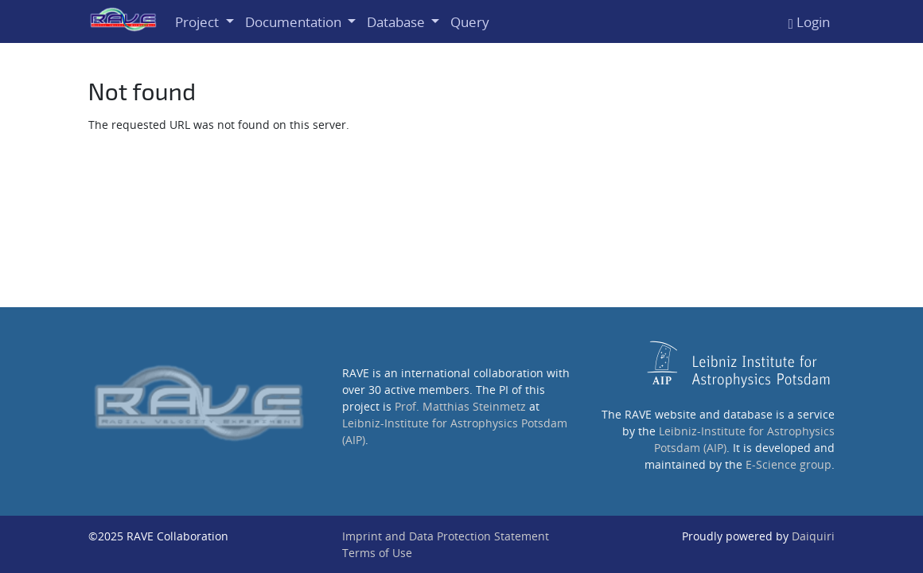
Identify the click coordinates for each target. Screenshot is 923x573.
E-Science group (788, 464)
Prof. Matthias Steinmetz (460, 406)
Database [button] (397, 22)
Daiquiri (813, 536)
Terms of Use (377, 552)
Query (469, 22)
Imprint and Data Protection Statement (445, 536)
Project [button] (198, 22)
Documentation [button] (295, 22)
